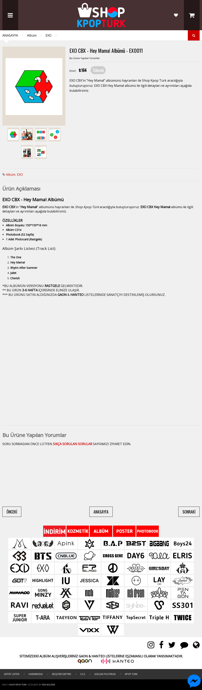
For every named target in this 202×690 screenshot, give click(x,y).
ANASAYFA (10, 35)
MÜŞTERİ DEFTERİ (61, 674)
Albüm (31, 35)
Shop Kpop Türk (18, 684)
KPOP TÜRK (131, 674)
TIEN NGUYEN (48, 684)
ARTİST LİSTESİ (11, 674)
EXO (48, 35)
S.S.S (82, 674)
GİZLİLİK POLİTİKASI (105, 674)
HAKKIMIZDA (36, 674)
